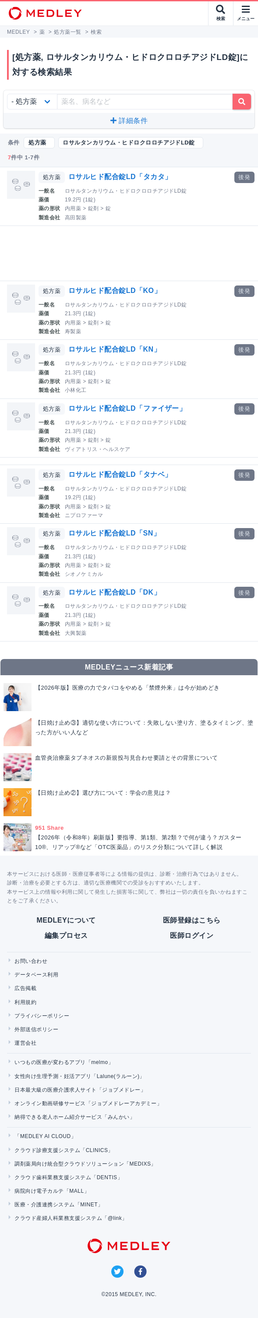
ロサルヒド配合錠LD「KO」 (114, 290)
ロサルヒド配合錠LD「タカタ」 (120, 176)
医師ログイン (191, 935)
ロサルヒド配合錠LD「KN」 (114, 349)
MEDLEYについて (66, 920)
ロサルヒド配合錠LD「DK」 (114, 592)
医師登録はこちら (192, 920)
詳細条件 (129, 120)
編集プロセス (66, 935)
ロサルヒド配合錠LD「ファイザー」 (127, 408)
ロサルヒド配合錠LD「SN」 (114, 533)
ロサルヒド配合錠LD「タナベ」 (120, 474)
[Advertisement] (130, 253)
